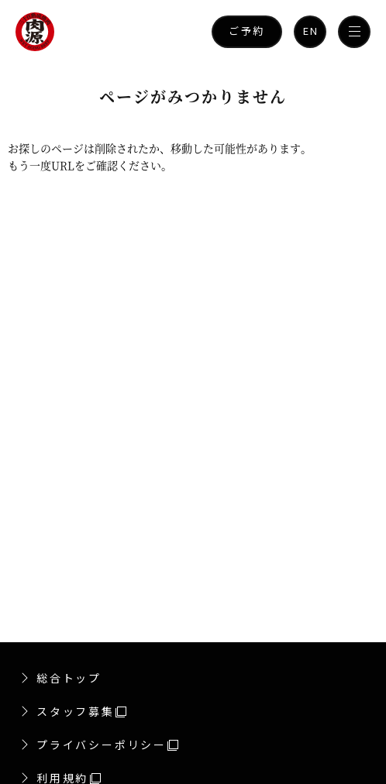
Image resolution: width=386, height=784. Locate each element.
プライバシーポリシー (107, 744)
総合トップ (69, 678)
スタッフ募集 (81, 711)
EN (311, 30)
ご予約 (247, 30)
